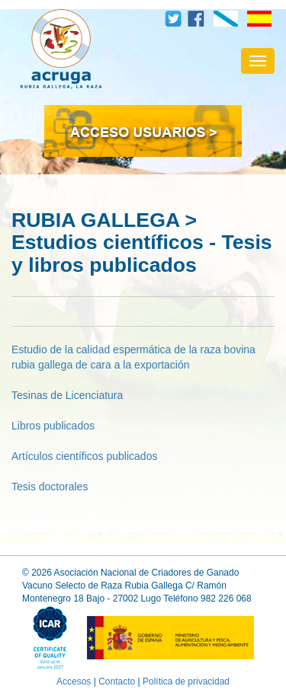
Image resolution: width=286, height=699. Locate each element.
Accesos (73, 681)
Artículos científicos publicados (84, 456)
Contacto (116, 681)
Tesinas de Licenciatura (67, 395)
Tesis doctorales (49, 486)
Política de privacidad (186, 681)
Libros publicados (53, 426)
